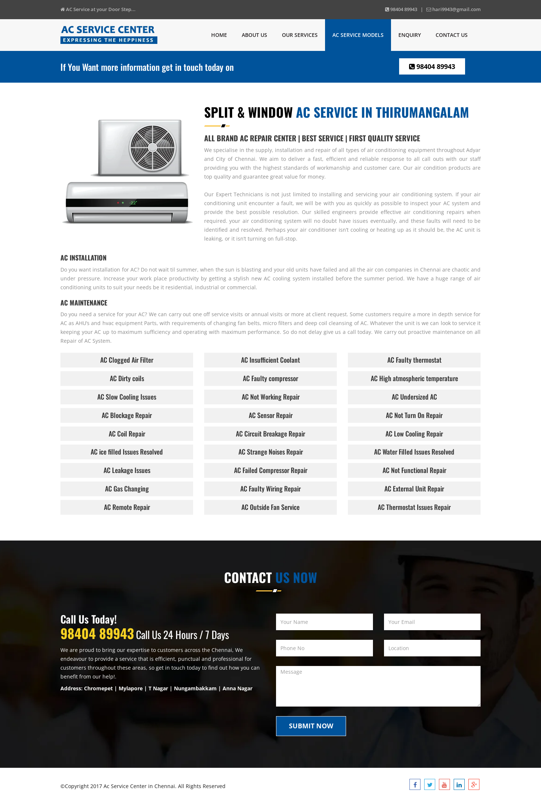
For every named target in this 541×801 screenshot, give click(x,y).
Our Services (300, 34)
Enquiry (409, 34)
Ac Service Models (358, 34)
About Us (254, 34)
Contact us (452, 34)
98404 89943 (432, 66)
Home (219, 34)
